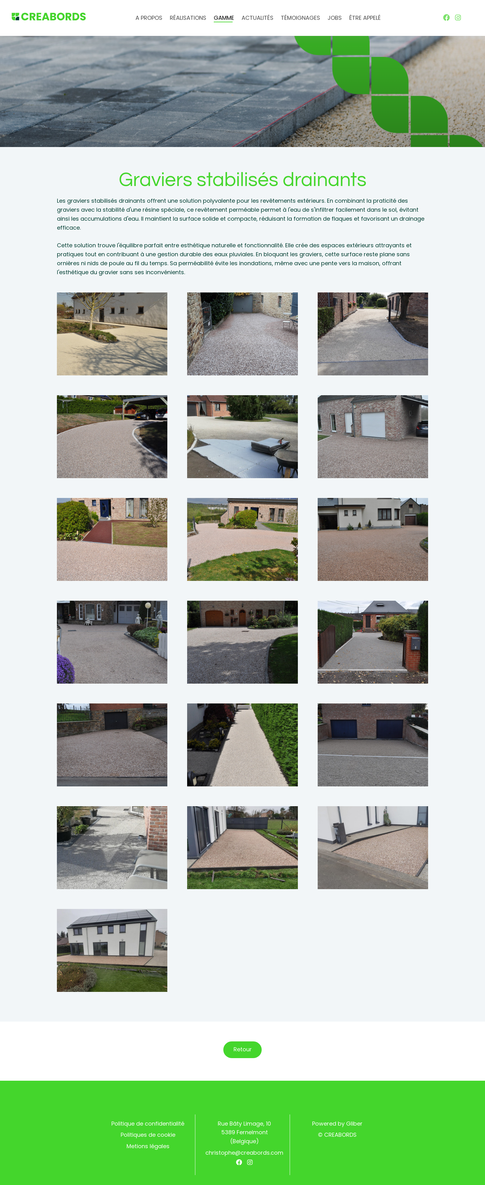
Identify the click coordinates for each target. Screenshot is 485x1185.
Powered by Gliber (337, 1123)
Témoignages (300, 18)
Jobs (335, 18)
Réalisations (188, 18)
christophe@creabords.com (244, 1153)
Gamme (224, 18)
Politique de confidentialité (147, 1123)
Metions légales (148, 1146)
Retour (243, 1049)
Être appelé (365, 18)
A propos (148, 18)
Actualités (257, 18)
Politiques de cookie (148, 1135)
